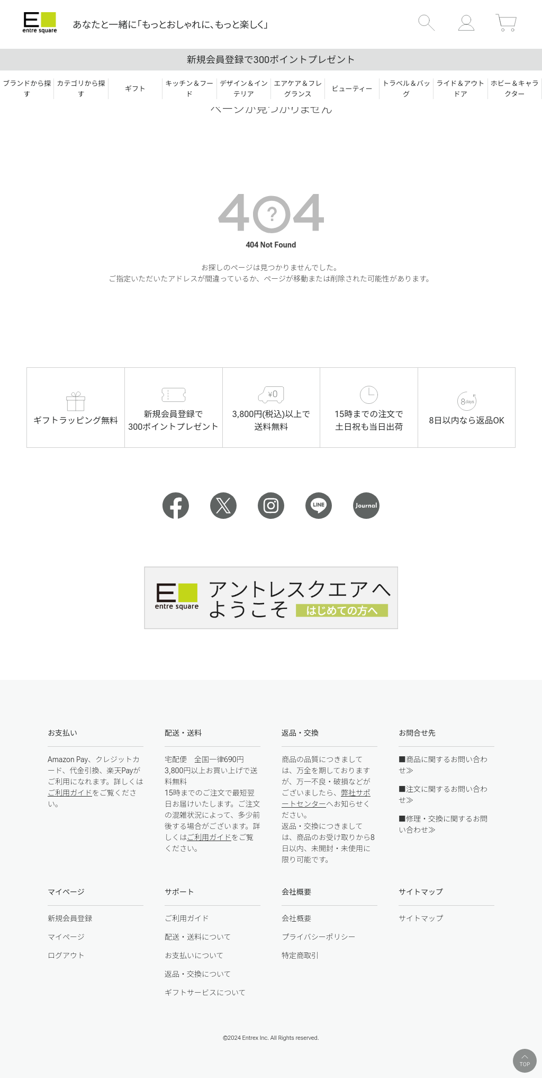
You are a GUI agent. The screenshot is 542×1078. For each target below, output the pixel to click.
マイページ (66, 937)
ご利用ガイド (70, 793)
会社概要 (296, 918)
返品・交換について (198, 974)
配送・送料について (198, 937)
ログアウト (66, 955)
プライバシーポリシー (319, 937)
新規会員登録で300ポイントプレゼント (271, 59)
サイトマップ (421, 918)
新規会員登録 (70, 918)
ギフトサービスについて (205, 992)
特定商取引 (300, 955)
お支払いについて (194, 955)
